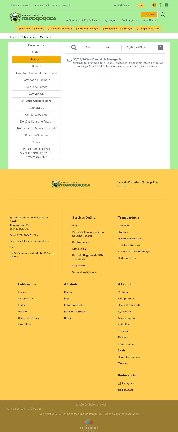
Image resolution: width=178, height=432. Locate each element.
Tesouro (123, 363)
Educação (123, 331)
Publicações (28, 37)
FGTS (75, 225)
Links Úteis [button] (149, 20)
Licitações (124, 225)
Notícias (68, 318)
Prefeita (123, 292)
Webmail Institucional (84, 272)
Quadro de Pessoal (29, 318)
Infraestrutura (126, 344)
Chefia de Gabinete (129, 305)
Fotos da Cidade (73, 305)
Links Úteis (24, 324)
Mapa (67, 298)
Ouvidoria (149, 14)
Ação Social (124, 311)
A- (146, 5)
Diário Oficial (79, 248)
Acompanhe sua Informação (134, 251)
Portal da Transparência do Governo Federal (88, 234)
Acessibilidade (121, 5)
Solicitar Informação (129, 245)
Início (13, 37)
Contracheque (80, 242)
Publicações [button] (129, 20)
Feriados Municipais (75, 311)
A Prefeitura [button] (90, 20)
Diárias (22, 292)
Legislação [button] (110, 20)
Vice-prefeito (126, 298)
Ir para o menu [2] (42, 5)
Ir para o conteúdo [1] (21, 5)
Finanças (123, 337)
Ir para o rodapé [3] (61, 5)
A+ (136, 5)
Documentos (26, 298)
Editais (22, 305)
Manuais (23, 311)
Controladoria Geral (129, 357)
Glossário (123, 232)
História (68, 292)
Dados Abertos (127, 258)
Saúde (121, 350)
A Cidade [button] (71, 20)
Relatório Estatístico (130, 238)
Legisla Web (79, 265)
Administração (126, 318)
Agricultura (124, 324)
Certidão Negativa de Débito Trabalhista (89, 257)
